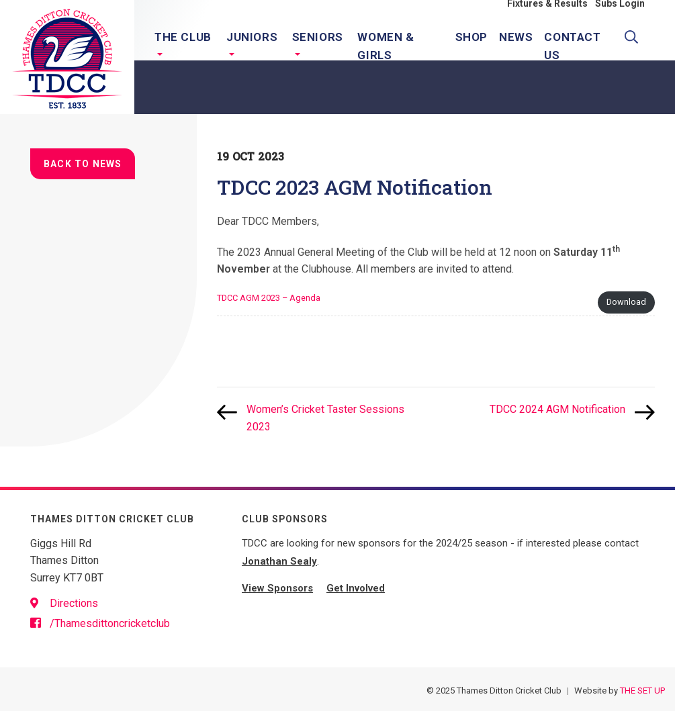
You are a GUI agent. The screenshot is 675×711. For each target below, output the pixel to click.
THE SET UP (642, 690)
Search (635, 43)
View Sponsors (277, 588)
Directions (64, 603)
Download (626, 302)
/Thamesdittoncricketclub (100, 623)
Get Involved (355, 588)
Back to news (83, 163)
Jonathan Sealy (279, 561)
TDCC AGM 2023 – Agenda (268, 298)
